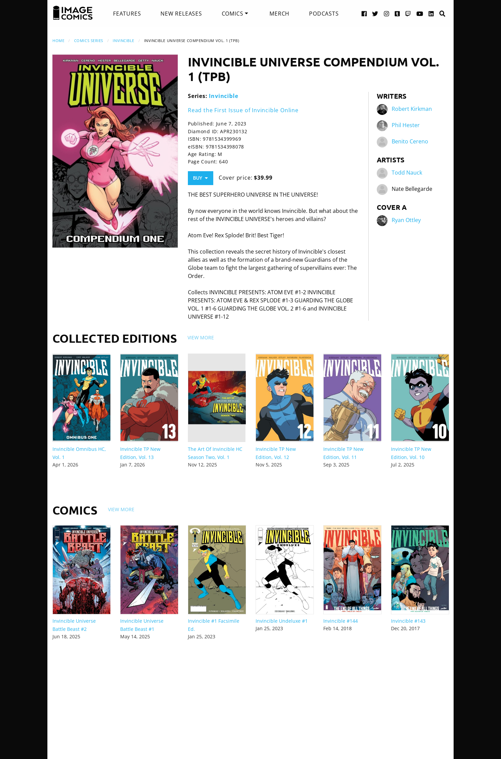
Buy (200, 178)
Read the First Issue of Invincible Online (243, 110)
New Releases (181, 13)
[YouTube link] (419, 13)
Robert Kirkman (412, 109)
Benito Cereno (410, 141)
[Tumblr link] (397, 13)
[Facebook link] (364, 13)
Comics (232, 13)
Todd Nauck (407, 173)
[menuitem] (127, 13)
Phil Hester (406, 125)
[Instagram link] (386, 13)
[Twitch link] (408, 13)
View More (201, 337)
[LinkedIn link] (431, 13)
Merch (279, 13)
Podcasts (324, 13)
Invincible (123, 40)
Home (58, 40)
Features (127, 13)
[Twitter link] (375, 13)
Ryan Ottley (406, 220)
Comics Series (88, 40)
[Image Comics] (72, 13)
